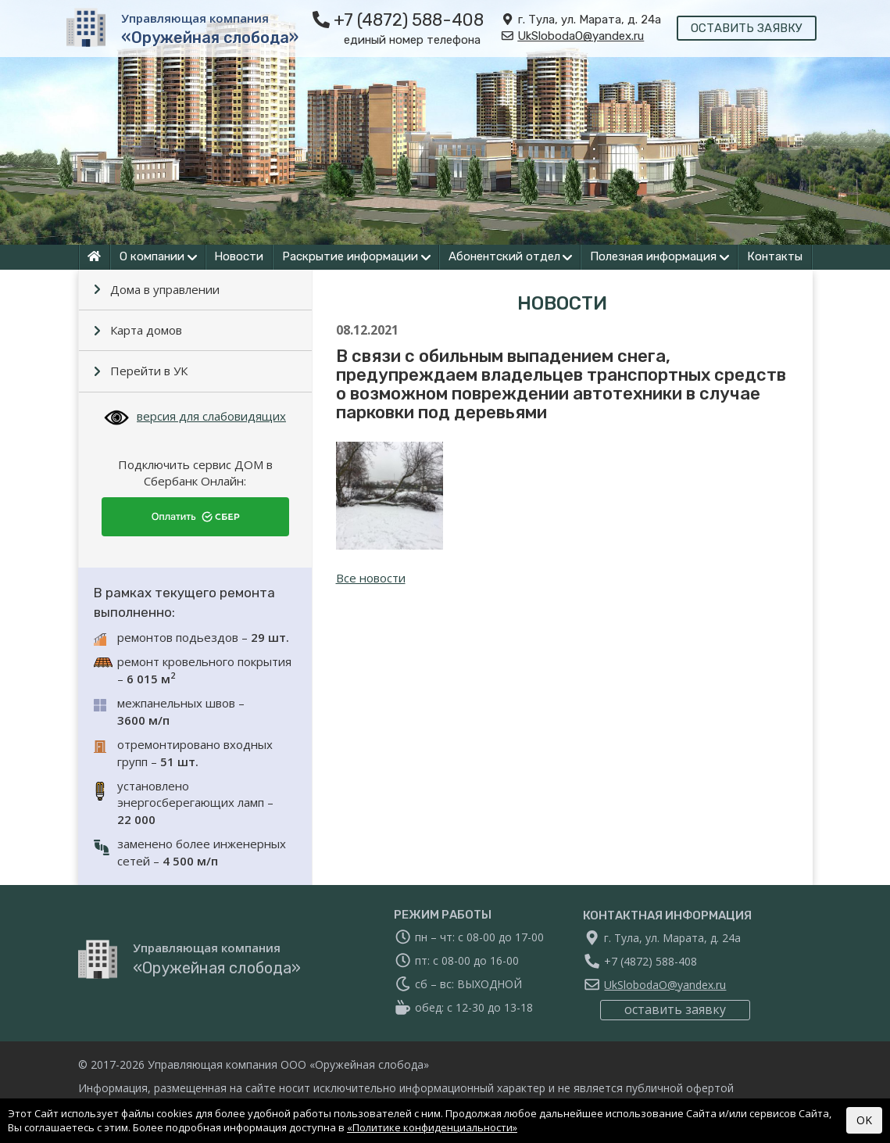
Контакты (774, 256)
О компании (152, 256)
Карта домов (146, 330)
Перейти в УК (149, 370)
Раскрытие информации (350, 256)
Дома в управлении (165, 289)
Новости (238, 256)
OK (864, 1120)
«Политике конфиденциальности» (432, 1127)
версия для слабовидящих (195, 416)
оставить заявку (747, 28)
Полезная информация (653, 256)
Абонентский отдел (504, 256)
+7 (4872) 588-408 (409, 19)
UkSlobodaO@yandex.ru (581, 36)
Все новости (371, 578)
